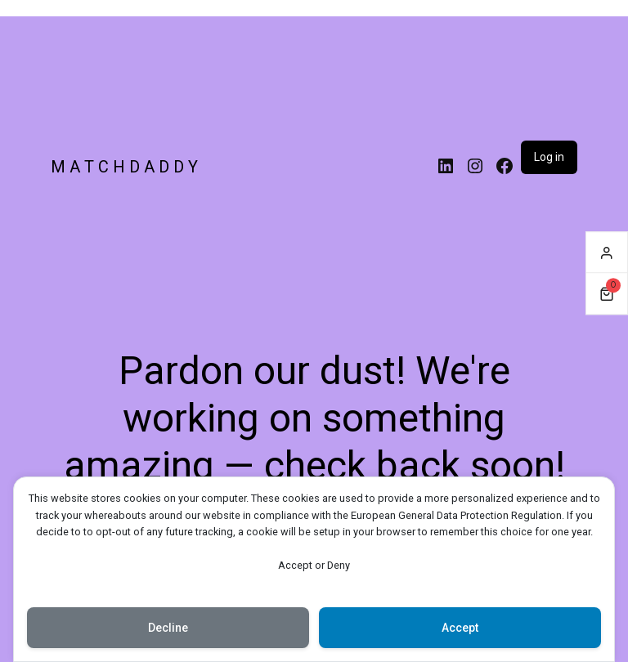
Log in (549, 156)
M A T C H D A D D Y (124, 167)
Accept (460, 627)
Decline (168, 627)
